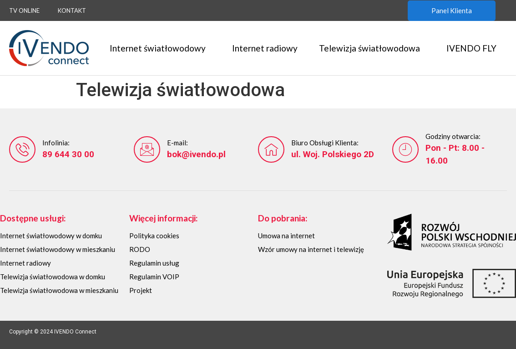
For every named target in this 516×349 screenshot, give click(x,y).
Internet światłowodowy (160, 48)
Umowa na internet (286, 235)
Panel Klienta (451, 10)
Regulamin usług (154, 263)
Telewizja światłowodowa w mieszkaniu (59, 290)
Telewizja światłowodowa (372, 48)
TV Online (24, 10)
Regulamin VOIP (154, 276)
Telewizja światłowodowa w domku (52, 276)
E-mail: (177, 143)
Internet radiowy (265, 48)
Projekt (140, 290)
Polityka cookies (154, 235)
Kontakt (72, 10)
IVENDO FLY (473, 48)
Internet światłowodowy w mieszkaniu (57, 249)
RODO (139, 249)
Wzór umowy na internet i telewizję (311, 249)
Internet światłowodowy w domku (51, 235)
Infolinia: (56, 143)
